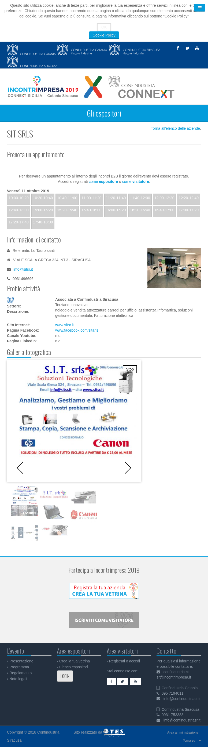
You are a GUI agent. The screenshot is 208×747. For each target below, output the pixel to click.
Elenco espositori (73, 667)
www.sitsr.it (64, 325)
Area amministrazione (182, 732)
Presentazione (21, 661)
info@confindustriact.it (182, 699)
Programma (19, 667)
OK (104, 27)
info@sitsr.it (23, 269)
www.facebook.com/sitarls (76, 330)
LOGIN (65, 676)
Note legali (18, 679)
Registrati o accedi (124, 661)
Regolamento (20, 673)
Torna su (189, 740)
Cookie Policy (104, 35)
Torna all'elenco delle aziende (175, 128)
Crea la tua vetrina (74, 661)
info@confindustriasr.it (182, 720)
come (103, 181)
